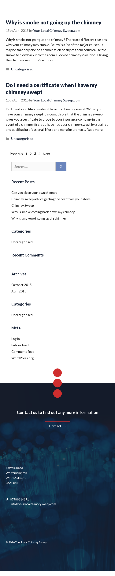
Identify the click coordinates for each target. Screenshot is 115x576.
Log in (15, 339)
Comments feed (22, 352)
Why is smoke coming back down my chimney (43, 212)
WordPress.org (22, 358)
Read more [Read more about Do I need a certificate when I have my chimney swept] (95, 129)
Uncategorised (22, 69)
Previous (14, 154)
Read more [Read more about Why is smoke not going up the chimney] (45, 60)
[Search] (61, 166)
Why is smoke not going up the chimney (53, 22)
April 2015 (18, 291)
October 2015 (21, 285)
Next (48, 154)
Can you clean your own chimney (34, 193)
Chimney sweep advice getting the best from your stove (51, 199)
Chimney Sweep (22, 205)
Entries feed (20, 345)
